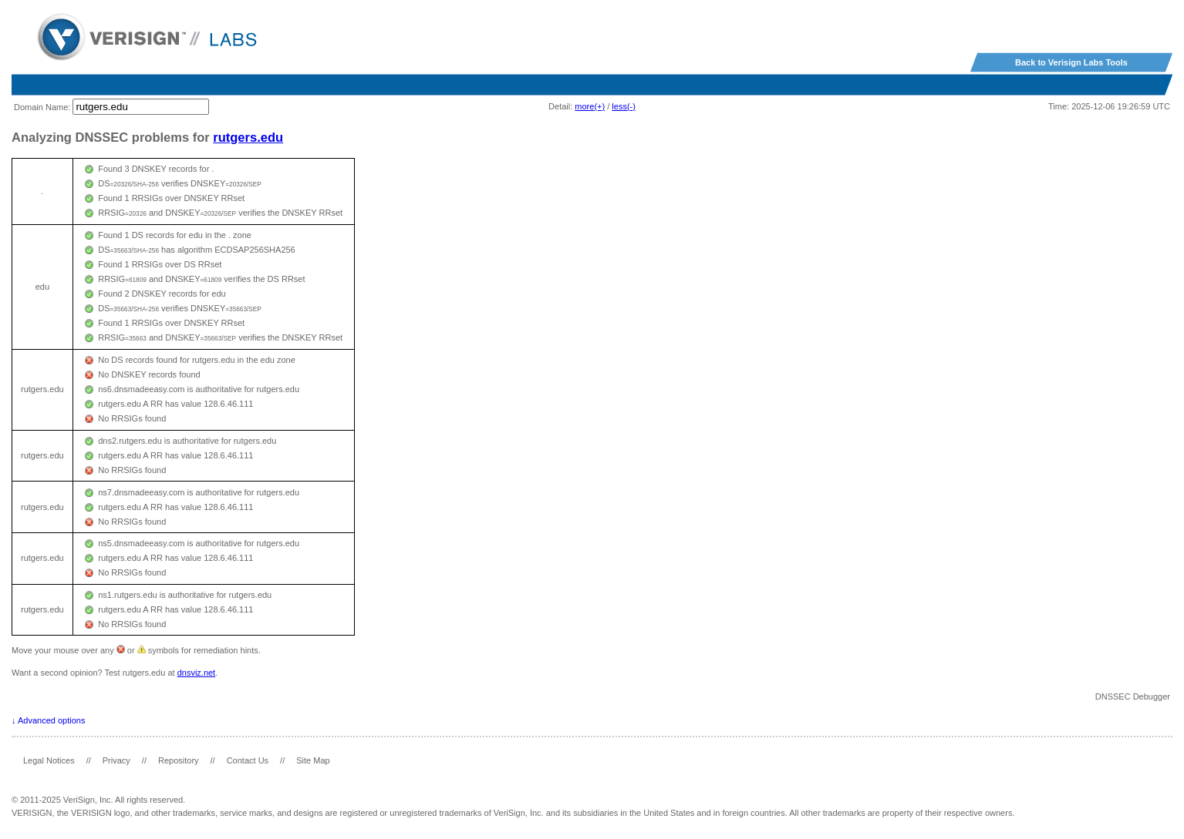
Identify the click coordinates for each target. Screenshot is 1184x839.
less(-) (624, 106)
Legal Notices (49, 760)
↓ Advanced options (48, 720)
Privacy (116, 760)
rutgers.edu (248, 137)
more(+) (590, 106)
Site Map (312, 760)
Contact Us (247, 760)
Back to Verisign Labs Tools (1071, 62)
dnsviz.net (196, 672)
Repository (178, 760)
